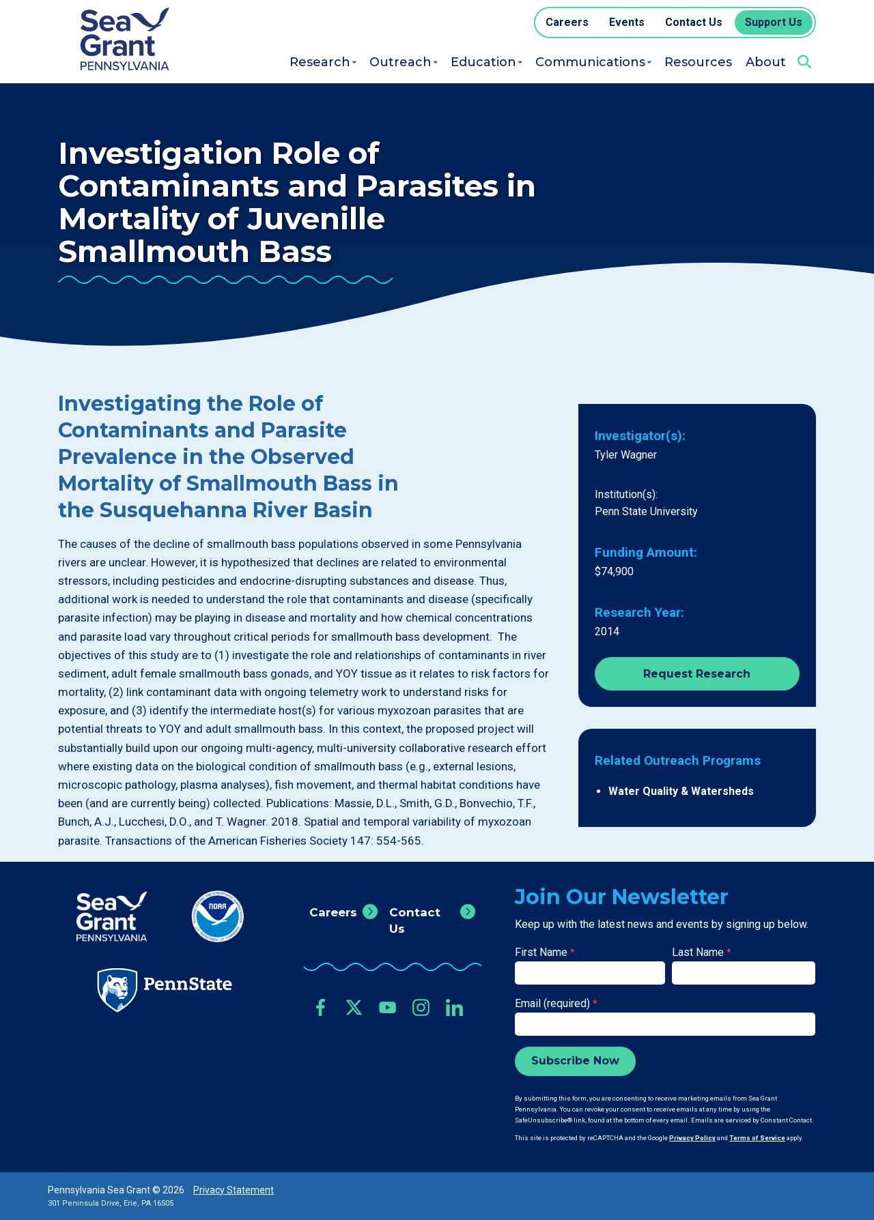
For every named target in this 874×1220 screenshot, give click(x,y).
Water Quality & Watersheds (681, 791)
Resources (698, 62)
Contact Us (414, 920)
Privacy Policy (692, 1138)
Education (483, 62)
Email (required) (556, 1003)
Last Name (701, 952)
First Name (545, 952)
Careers (333, 912)
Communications (590, 62)
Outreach (400, 62)
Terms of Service (757, 1138)
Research (320, 62)
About (766, 62)
